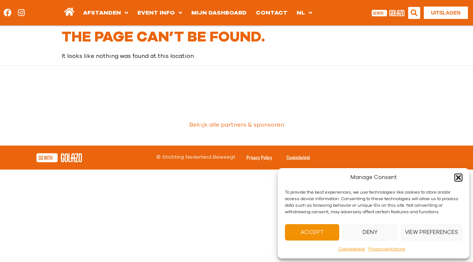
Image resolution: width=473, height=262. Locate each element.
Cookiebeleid (351, 249)
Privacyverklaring (386, 249)
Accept (312, 232)
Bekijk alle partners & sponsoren (236, 125)
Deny (370, 232)
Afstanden (105, 12)
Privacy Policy (259, 157)
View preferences (431, 232)
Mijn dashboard (219, 13)
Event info (159, 12)
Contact (272, 13)
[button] (458, 177)
